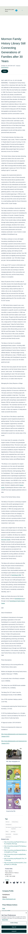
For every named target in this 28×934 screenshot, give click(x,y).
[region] (14, 922)
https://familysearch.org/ (9, 899)
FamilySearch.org (19, 598)
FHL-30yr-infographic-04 (13, 761)
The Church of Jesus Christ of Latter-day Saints (13, 828)
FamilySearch (4, 67)
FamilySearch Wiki (16, 575)
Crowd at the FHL (10, 811)
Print (3, 908)
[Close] (26, 912)
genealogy (13, 831)
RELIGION (15, 834)
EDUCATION (8, 834)
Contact (7, 880)
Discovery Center (5, 539)
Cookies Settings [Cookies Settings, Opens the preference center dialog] (14, 922)
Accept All (14, 931)
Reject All (14, 927)
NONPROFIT (8, 837)
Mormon (7, 821)
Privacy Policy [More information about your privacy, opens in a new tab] (5, 919)
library (7, 831)
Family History (15, 821)
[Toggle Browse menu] (22, 10)
